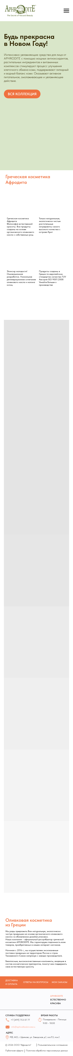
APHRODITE (56, 996)
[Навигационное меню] (66, 11)
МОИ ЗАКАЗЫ (59, 982)
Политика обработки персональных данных (47, 1050)
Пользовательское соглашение (53, 1045)
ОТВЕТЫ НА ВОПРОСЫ (35, 982)
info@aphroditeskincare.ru (23, 1026)
